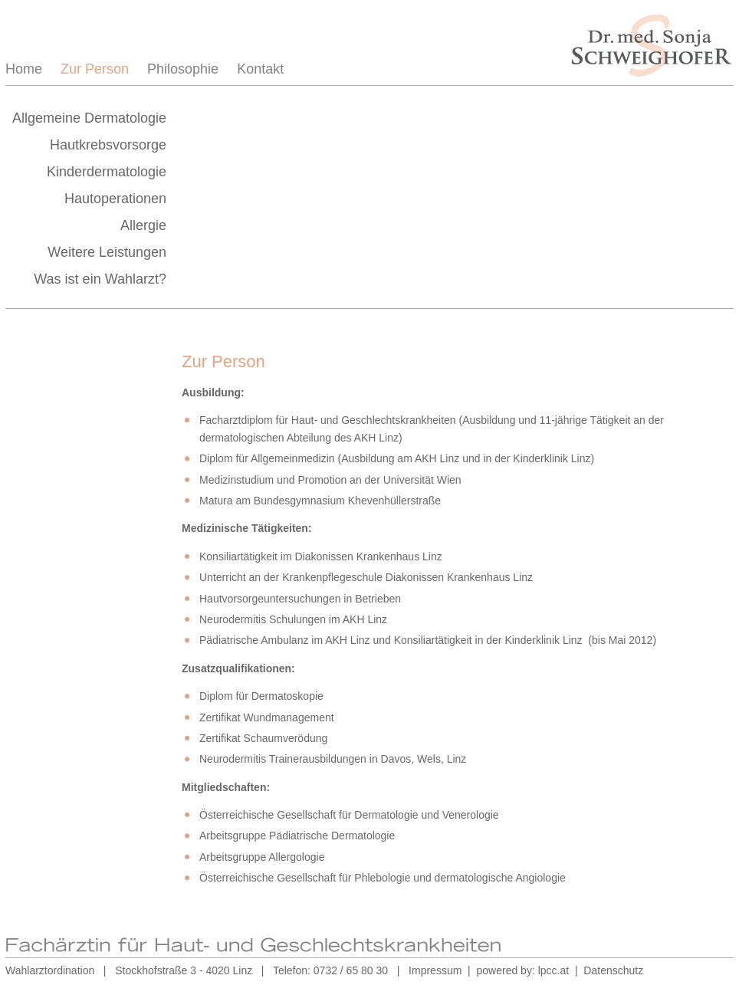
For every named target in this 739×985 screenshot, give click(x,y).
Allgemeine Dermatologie (89, 118)
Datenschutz (613, 970)
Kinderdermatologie (106, 171)
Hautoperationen (115, 198)
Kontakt (260, 69)
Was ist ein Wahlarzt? (100, 279)
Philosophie (182, 69)
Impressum (435, 970)
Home (23, 69)
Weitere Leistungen (107, 252)
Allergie (143, 225)
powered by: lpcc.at (523, 970)
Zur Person (95, 69)
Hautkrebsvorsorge (108, 145)
